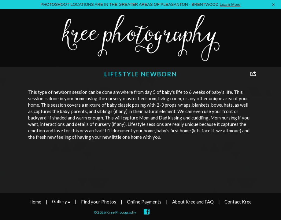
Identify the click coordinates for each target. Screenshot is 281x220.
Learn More (230, 4)
